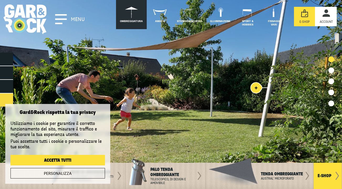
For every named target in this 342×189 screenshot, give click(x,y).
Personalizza (58, 173)
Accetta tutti (57, 160)
